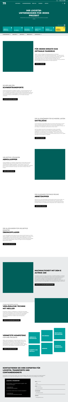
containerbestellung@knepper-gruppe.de (14, 363)
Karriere (40, 3)
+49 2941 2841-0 (53, 382)
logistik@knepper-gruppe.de (12, 357)
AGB (15, 391)
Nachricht (36, 341)
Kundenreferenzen (26, 3)
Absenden (38, 357)
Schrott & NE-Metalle (38, 30)
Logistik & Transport (58, 30)
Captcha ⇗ (46, 355)
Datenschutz (10, 391)
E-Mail (38, 332)
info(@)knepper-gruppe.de (56, 383)
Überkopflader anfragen (9, 201)
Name (38, 327)
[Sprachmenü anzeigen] (64, 3)
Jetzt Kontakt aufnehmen (56, 385)
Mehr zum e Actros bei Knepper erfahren (44, 234)
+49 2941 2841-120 (10, 356)
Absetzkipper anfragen (41, 171)
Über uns (34, 3)
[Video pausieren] (61, 25)
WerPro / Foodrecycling (49, 30)
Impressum (4, 391)
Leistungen (18, 3)
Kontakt (46, 3)
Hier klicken (43, 354)
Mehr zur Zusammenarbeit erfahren (11, 266)
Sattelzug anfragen (40, 118)
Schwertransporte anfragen (10, 87)
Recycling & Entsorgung (27, 30)
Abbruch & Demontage (5, 30)
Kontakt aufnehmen (40, 60)
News (57, 0)
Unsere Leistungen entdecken (10, 295)
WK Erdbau (16, 30)
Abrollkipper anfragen (9, 144)
